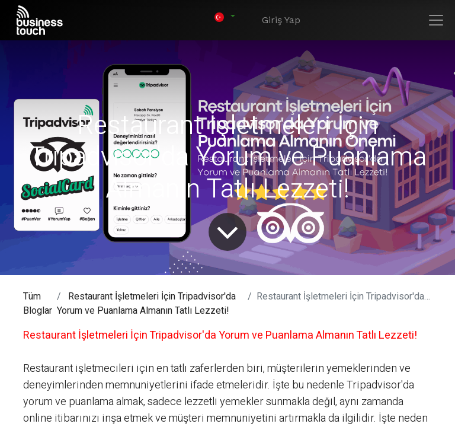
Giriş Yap (281, 20)
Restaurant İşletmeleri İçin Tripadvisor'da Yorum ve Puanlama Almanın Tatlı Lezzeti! (146, 303)
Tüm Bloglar (37, 303)
